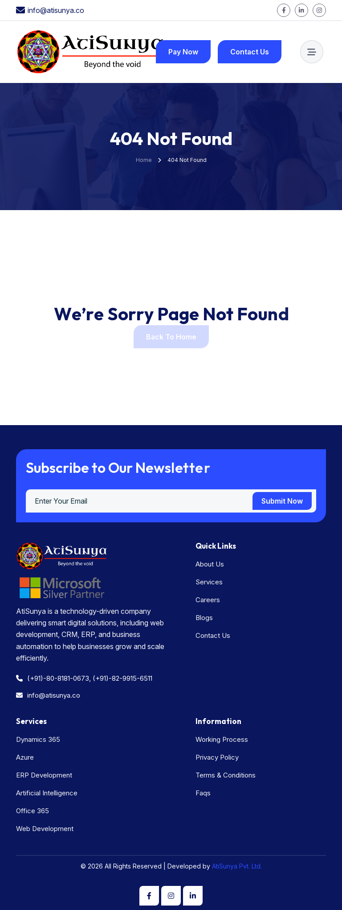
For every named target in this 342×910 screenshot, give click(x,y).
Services (209, 582)
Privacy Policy (217, 757)
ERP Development (44, 775)
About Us (209, 564)
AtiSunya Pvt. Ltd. (236, 866)
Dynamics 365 (38, 739)
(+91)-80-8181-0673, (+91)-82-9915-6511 (84, 678)
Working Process (221, 739)
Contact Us (212, 635)
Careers (207, 600)
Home (144, 160)
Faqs (203, 793)
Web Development (44, 828)
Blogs (204, 617)
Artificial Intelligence (46, 793)
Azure (25, 757)
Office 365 (32, 811)
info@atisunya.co (56, 10)
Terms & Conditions (225, 775)
